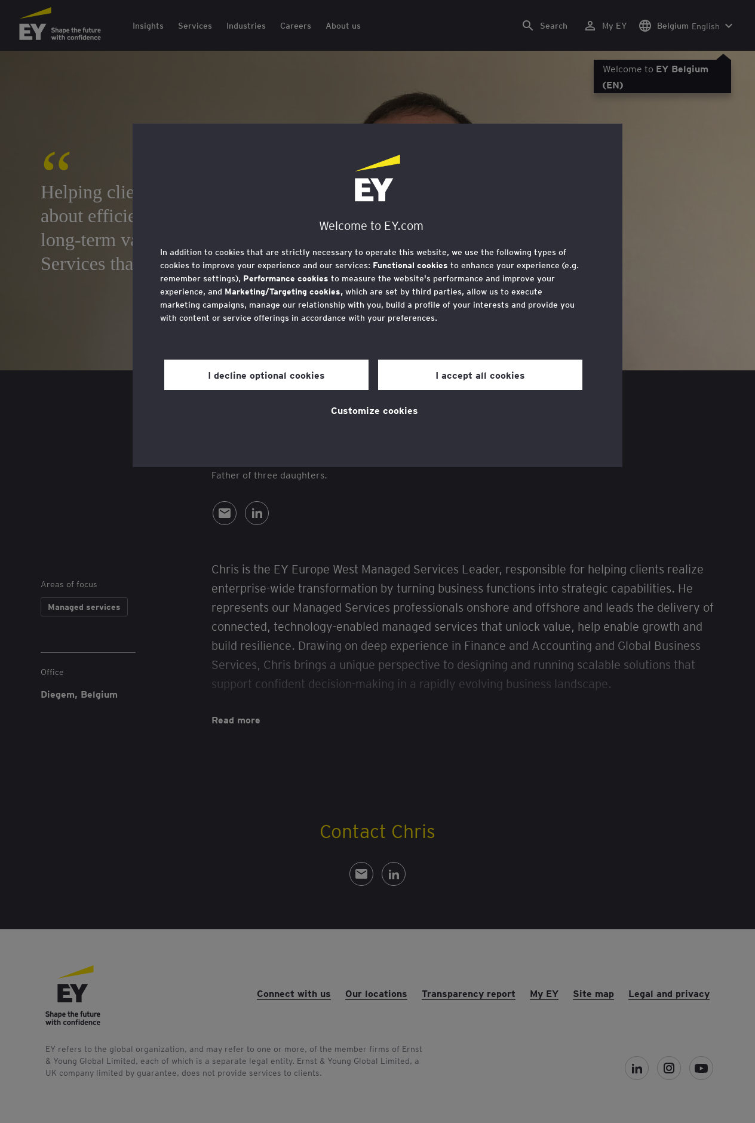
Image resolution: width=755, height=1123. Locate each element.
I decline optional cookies (266, 374)
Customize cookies (374, 409)
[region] (377, 295)
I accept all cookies (480, 374)
